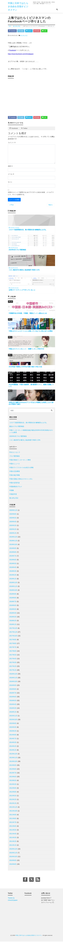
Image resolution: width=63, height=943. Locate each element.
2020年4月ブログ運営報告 (18, 437)
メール (11, 174)
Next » (51, 205)
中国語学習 (13, 495)
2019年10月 (13, 546)
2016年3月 (12, 709)
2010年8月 (12, 865)
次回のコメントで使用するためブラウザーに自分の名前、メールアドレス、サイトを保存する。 (31, 194)
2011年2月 (12, 842)
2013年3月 (12, 785)
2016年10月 (13, 683)
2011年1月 (12, 846)
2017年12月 (13, 629)
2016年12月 (13, 675)
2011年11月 (13, 808)
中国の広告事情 (14, 472)
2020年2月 (12, 530)
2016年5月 (12, 702)
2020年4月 (12, 523)
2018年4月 (12, 614)
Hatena (30, 31)
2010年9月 (12, 862)
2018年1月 (12, 626)
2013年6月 (12, 778)
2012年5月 (12, 797)
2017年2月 (12, 667)
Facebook (12, 31)
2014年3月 (12, 744)
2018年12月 (13, 584)
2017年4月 (12, 660)
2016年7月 (12, 694)
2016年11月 (13, 679)
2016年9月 (12, 686)
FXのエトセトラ (14, 453)
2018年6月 (12, 607)
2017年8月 (12, 645)
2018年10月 (13, 591)
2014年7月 (12, 740)
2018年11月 (13, 588)
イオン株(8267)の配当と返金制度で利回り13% (24, 441)
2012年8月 (12, 793)
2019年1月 (12, 580)
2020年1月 (12, 534)
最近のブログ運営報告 (16, 428)
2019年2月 (12, 576)
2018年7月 (12, 603)
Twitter (21, 31)
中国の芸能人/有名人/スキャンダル (20, 480)
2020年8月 (12, 515)
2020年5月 (12, 519)
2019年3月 (12, 572)
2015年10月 (13, 721)
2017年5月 (12, 656)
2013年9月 (12, 766)
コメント (12, 143)
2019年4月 (12, 568)
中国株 (11, 492)
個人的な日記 (24, 35)
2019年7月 (12, 557)
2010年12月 (13, 850)
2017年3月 (12, 664)
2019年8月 (12, 553)
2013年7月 (12, 774)
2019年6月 (12, 561)
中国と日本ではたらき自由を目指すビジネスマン (18, 6)
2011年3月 (12, 839)
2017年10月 (13, 637)
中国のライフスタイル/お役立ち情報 (21, 469)
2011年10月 (13, 812)
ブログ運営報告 (14, 457)
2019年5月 (12, 565)
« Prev (11, 205)
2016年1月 (12, 713)
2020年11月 (13, 511)
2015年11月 (13, 717)
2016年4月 (12, 705)
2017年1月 (12, 671)
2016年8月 (12, 690)
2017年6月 (12, 652)
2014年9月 (12, 736)
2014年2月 (12, 747)
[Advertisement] (31, 96)
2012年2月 (12, 801)
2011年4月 (12, 835)
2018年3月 (12, 618)
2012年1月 (12, 804)
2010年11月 (13, 854)
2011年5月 (12, 831)
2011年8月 (12, 820)
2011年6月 (12, 827)
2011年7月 (12, 823)
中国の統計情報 (14, 476)
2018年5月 (12, 610)
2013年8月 (12, 770)
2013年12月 (13, 755)
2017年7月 (12, 648)
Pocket (38, 31)
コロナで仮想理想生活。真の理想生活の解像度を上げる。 (28, 424)
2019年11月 (13, 542)
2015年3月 (12, 728)
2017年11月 (13, 633)
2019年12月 (13, 538)
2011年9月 (12, 816)
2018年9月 (12, 595)
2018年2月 (12, 622)
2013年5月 (12, 782)
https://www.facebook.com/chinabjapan (21, 54)
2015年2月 (12, 732)
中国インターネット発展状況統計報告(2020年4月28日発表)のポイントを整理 (31, 433)
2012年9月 (12, 789)
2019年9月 (12, 549)
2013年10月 (13, 763)
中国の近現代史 (14, 484)
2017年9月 (12, 641)
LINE (46, 31)
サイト (10, 182)
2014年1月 (12, 751)
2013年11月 (13, 759)
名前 (10, 166)
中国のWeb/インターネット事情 (20, 461)
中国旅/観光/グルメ (15, 488)
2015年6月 (12, 725)
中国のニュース (14, 465)
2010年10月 (13, 858)
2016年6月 (12, 698)
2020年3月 (12, 527)
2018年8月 (12, 599)
